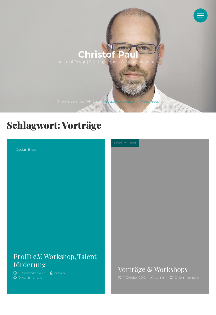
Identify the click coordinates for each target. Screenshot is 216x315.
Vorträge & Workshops (152, 269)
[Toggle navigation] (201, 15)
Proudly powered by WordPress (131, 101)
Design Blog (26, 149)
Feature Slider (125, 143)
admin (57, 273)
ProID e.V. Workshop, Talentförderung (55, 260)
